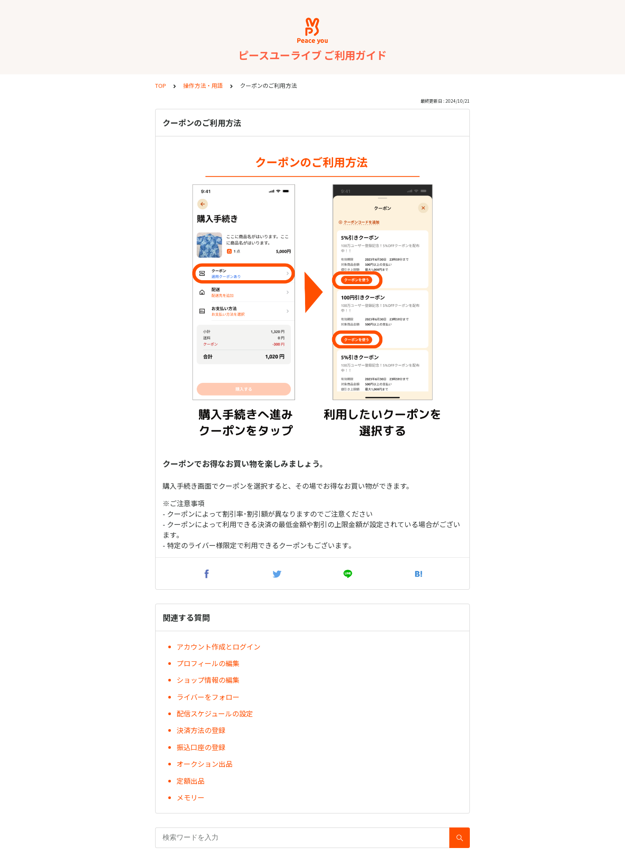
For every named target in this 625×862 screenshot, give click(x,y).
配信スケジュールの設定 (215, 713)
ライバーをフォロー (208, 697)
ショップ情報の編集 (208, 679)
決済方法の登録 (201, 730)
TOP (160, 85)
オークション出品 (205, 763)
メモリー (191, 797)
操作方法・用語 (203, 85)
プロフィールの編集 (208, 663)
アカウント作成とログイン (218, 646)
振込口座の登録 (201, 747)
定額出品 (191, 780)
